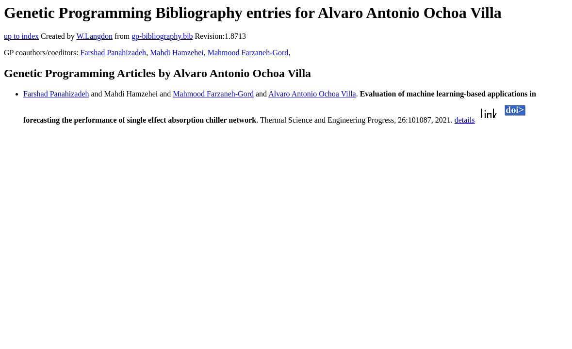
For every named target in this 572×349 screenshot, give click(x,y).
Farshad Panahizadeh (114, 52)
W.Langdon (94, 36)
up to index (21, 36)
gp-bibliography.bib (162, 36)
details (465, 120)
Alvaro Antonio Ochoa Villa (312, 94)
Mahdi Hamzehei (177, 52)
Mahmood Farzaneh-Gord (248, 52)
